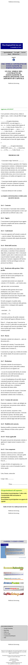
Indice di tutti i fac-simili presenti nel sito (15, 506)
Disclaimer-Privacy (14, 659)
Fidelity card (6, 632)
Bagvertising (6, 630)
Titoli (5, 637)
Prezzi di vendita (7, 633)
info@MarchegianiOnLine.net (16, 662)
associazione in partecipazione (11, 211)
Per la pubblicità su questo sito (14, 663)
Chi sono (14, 661)
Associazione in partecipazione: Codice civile (14, 493)
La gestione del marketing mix (9, 635)
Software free (15, 54)
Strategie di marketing (8, 628)
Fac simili (16, 52)
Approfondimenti (8, 52)
